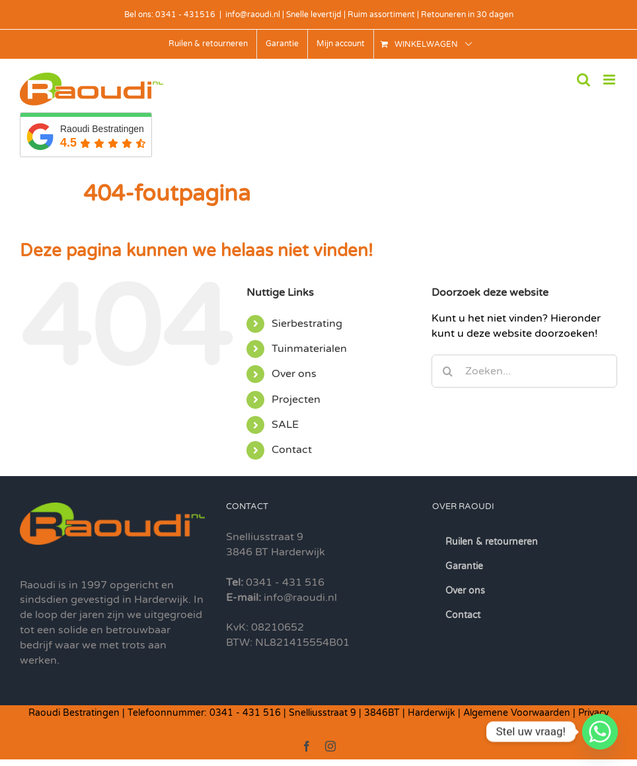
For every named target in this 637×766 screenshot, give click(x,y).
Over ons (294, 373)
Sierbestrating (307, 323)
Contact (292, 449)
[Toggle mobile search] (583, 80)
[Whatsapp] (600, 731)
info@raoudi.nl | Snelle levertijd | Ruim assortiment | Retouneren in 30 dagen (369, 14)
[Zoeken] (448, 371)
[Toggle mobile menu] (610, 80)
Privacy (593, 712)
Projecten (296, 399)
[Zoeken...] (524, 371)
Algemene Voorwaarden (516, 712)
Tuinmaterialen (309, 348)
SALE (285, 424)
